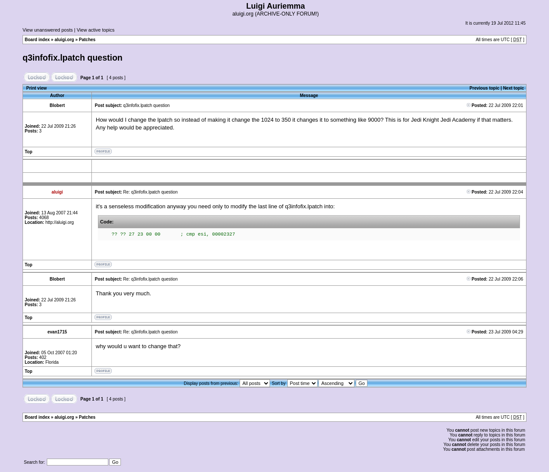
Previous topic (485, 88)
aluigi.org (64, 39)
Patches (87, 39)
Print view (36, 88)
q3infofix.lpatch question (73, 57)
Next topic (513, 88)
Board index (37, 39)
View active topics (95, 29)
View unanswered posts (48, 29)
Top (28, 151)
